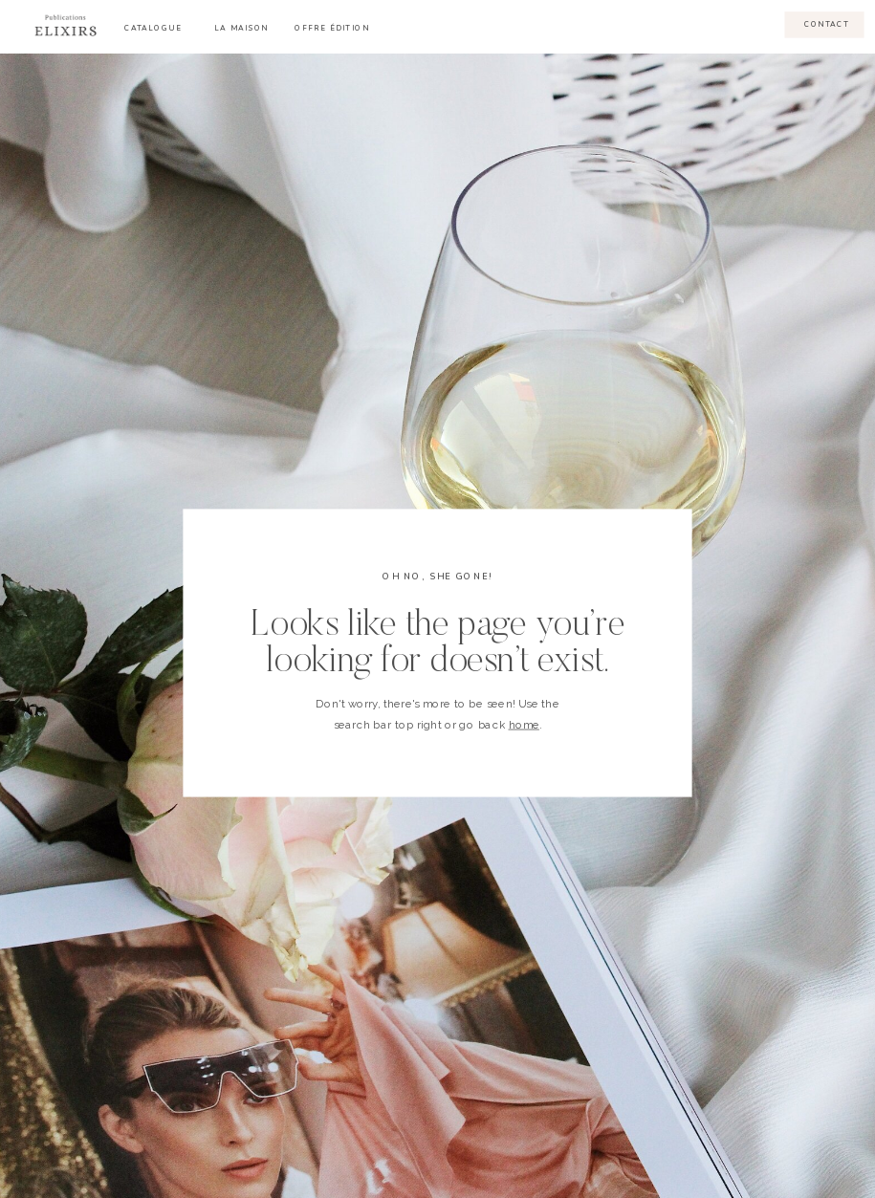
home (524, 723)
